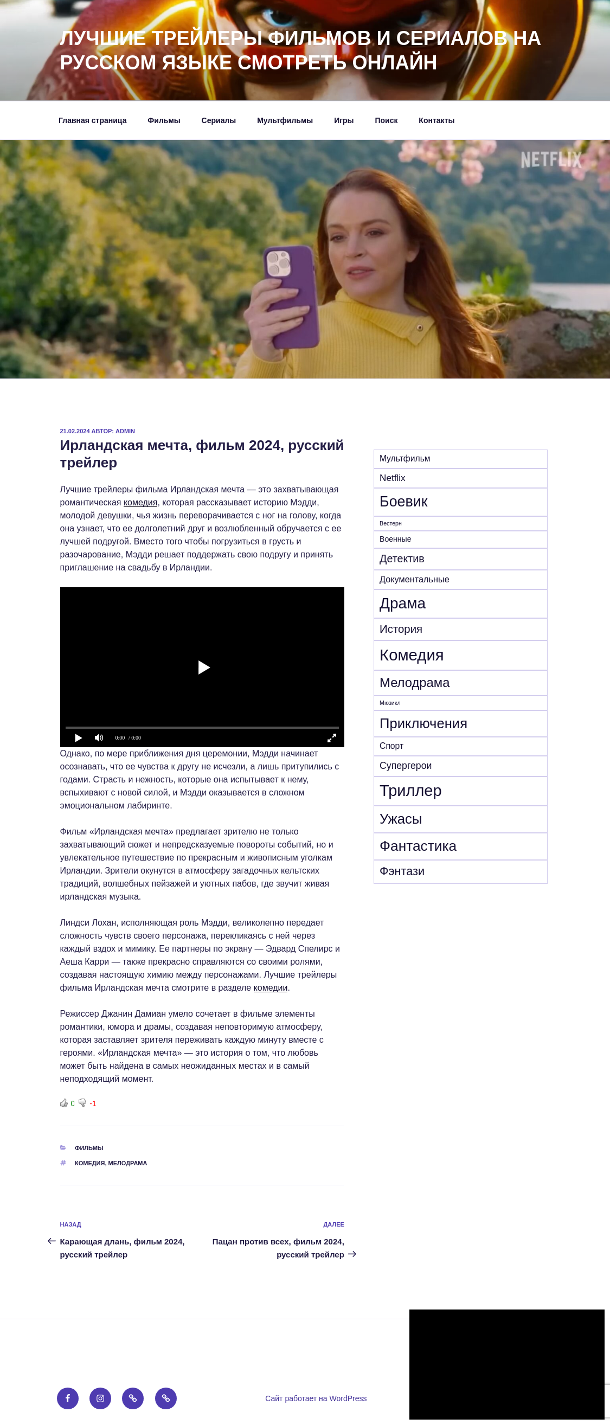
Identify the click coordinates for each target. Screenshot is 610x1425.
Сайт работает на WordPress (316, 1398)
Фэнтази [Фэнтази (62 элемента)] (402, 871)
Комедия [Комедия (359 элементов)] (412, 655)
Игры (344, 120)
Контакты (436, 120)
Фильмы (163, 120)
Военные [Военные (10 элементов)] (395, 539)
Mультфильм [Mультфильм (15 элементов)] (405, 458)
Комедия (90, 1163)
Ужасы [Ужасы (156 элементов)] (401, 818)
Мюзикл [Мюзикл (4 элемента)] (390, 702)
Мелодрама (127, 1163)
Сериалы (219, 120)
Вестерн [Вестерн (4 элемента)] (391, 523)
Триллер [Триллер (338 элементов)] (411, 790)
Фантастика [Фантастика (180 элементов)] (418, 846)
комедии (271, 987)
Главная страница (92, 120)
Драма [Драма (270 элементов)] (403, 603)
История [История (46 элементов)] (401, 629)
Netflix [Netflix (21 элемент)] (392, 478)
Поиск (386, 120)
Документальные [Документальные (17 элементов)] (415, 579)
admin (125, 431)
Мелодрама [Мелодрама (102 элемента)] (415, 682)
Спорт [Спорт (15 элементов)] (391, 745)
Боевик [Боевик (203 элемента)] (403, 501)
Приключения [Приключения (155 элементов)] (423, 723)
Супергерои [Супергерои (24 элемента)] (406, 765)
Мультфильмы (285, 120)
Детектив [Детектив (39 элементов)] (402, 558)
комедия (141, 502)
